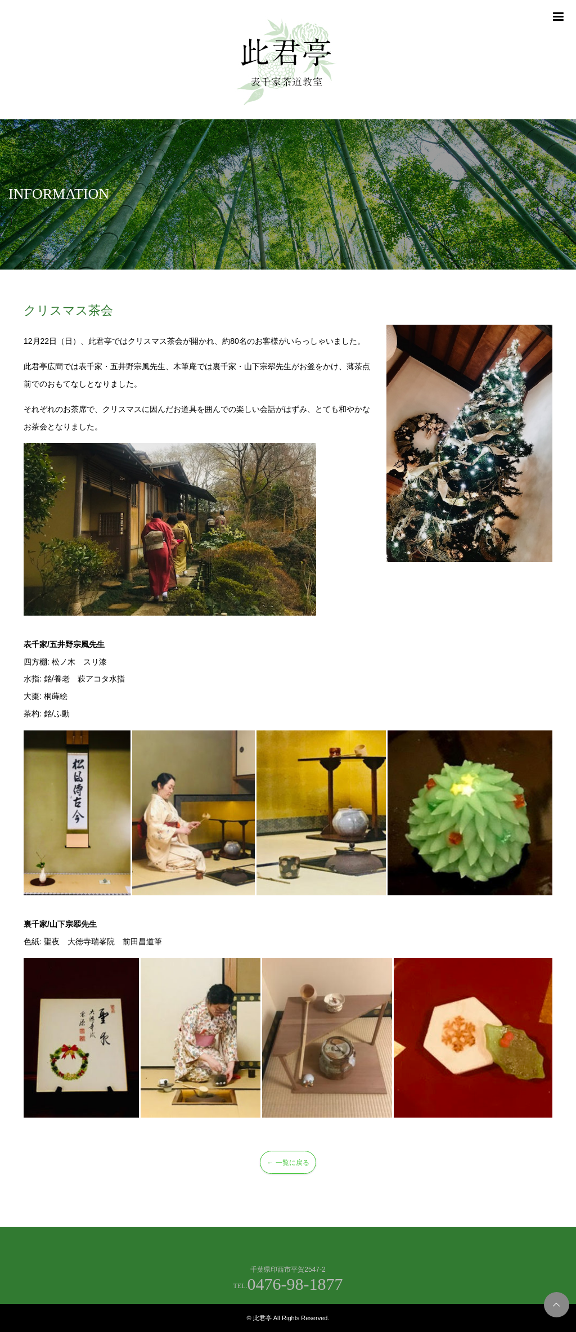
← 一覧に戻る (288, 1163)
